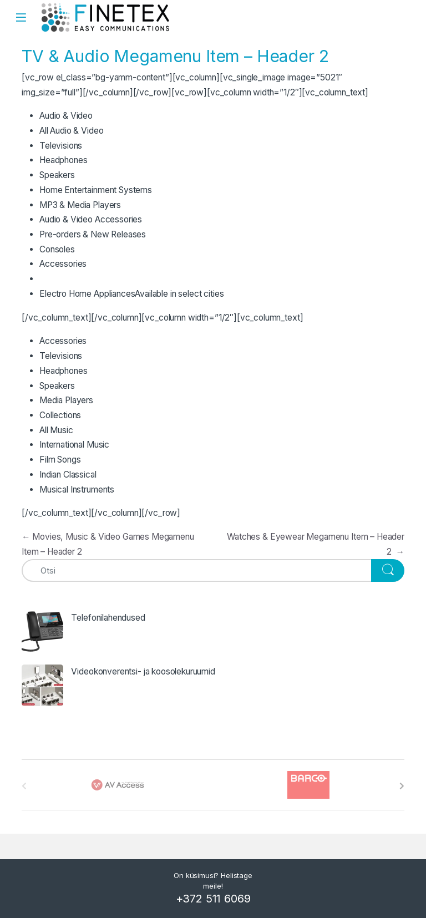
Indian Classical (68, 474)
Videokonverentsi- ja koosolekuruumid (143, 671)
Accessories (63, 263)
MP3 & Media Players (80, 205)
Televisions (60, 145)
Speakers (57, 175)
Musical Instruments (76, 489)
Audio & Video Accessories (90, 219)
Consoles (57, 249)
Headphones (63, 160)
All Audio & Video (71, 130)
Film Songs (59, 459)
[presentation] (401, 786)
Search (411, 17)
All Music (56, 430)
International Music (74, 444)
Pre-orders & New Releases (92, 234)
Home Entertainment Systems (95, 190)
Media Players (66, 400)
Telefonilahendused (108, 617)
